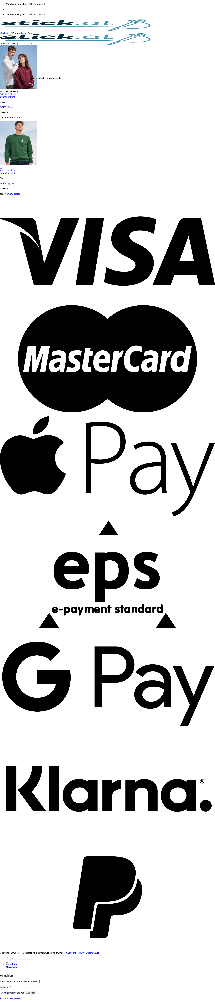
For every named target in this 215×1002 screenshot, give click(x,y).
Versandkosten (12, 117)
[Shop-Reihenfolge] (16, 43)
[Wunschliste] (1, 91)
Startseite (5, 32)
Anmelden (30, 993)
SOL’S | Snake (7, 107)
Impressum (78, 952)
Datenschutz (92, 952)
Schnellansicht (7, 96)
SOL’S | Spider (7, 183)
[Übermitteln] (7, 962)
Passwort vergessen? (11, 998)
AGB (68, 952)
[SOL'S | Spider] (18, 164)
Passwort (5, 986)
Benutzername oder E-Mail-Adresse (19, 981)
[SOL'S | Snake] (18, 88)
